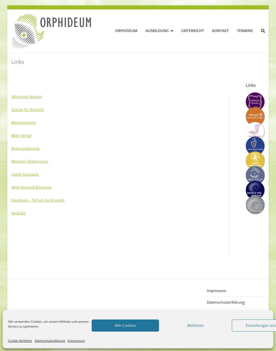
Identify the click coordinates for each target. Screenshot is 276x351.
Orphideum (126, 31)
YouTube (18, 213)
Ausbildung (157, 31)
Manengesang (23, 122)
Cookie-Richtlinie (20, 341)
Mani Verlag (21, 135)
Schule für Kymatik (27, 109)
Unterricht (192, 31)
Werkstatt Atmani (26, 97)
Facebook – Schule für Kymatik (38, 200)
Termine (245, 31)
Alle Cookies (125, 325)
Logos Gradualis (25, 174)
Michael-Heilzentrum (29, 161)
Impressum (216, 291)
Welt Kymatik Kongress (31, 187)
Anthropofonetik (25, 148)
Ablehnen (195, 325)
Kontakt (220, 31)
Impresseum (76, 341)
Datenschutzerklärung (50, 341)
